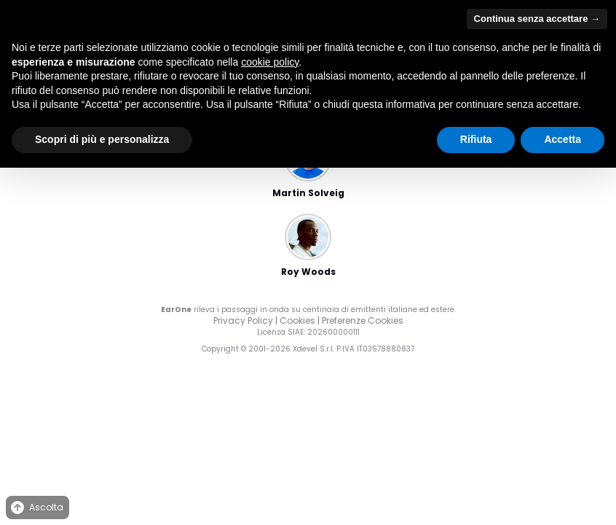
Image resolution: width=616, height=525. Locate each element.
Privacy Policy (243, 320)
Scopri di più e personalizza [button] (102, 139)
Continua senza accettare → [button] (537, 18)
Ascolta (36, 508)
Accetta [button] (562, 139)
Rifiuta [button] (476, 139)
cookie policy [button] (270, 62)
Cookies (297, 320)
